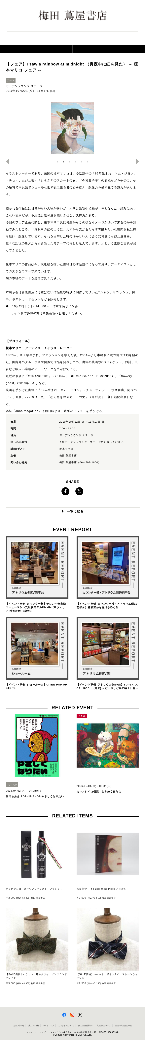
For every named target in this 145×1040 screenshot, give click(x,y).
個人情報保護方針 (85, 1025)
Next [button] (139, 161)
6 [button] (87, 162)
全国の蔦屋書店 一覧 (123, 1025)
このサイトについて (66, 1025)
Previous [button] (6, 161)
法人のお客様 (33, 1025)
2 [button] (63, 162)
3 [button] (69, 162)
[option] (72, 128)
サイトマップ (48, 1025)
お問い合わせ (18, 1025)
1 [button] (57, 162)
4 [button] (75, 162)
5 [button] (81, 162)
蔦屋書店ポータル (104, 1025)
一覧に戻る (75, 511)
